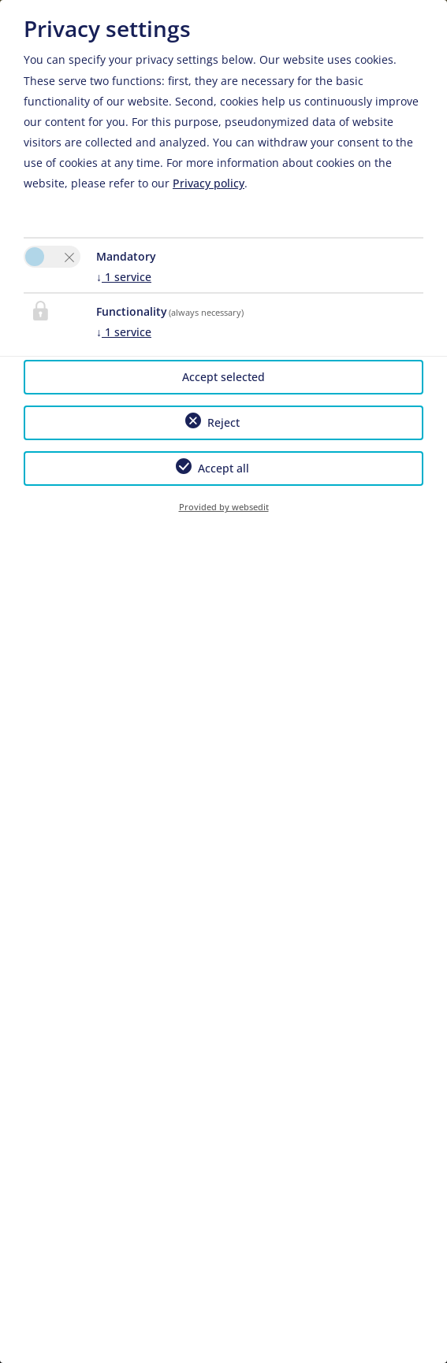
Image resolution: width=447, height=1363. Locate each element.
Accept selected (223, 376)
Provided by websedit (224, 507)
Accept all (223, 468)
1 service (123, 276)
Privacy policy (208, 183)
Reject (223, 422)
